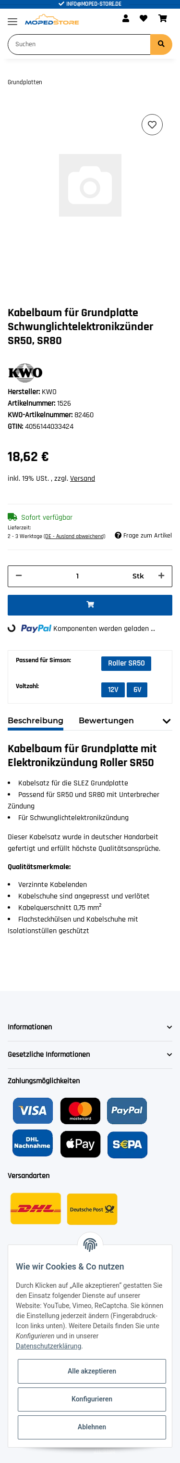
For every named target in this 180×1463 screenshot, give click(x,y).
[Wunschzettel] (143, 19)
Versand (82, 479)
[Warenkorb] (162, 19)
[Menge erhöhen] (161, 576)
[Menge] (77, 576)
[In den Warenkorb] (90, 605)
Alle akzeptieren (92, 1371)
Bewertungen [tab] (106, 720)
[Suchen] (79, 44)
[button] (125, 19)
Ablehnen (92, 1427)
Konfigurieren (92, 1399)
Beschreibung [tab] (35, 720)
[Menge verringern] (18, 576)
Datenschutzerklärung (48, 1346)
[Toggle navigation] (12, 18)
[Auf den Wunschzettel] (152, 124)
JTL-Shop (104, 1450)
